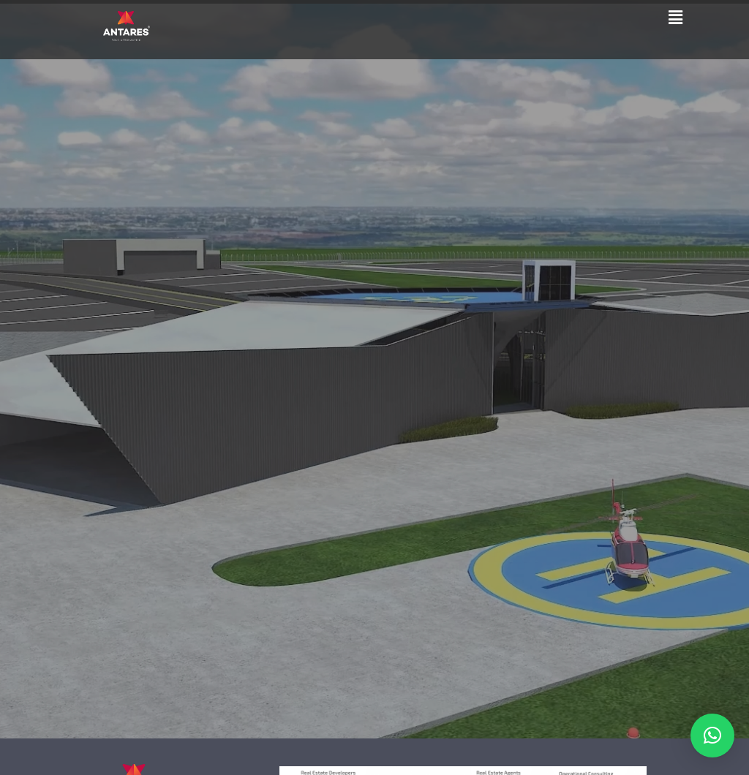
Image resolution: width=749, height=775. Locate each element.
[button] (675, 17)
